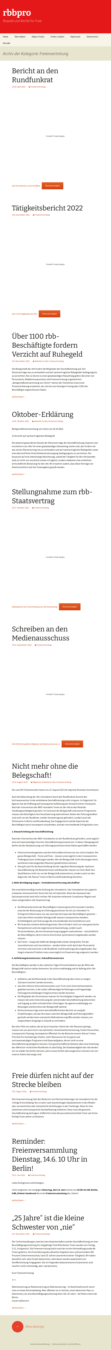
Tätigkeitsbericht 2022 (47, 208)
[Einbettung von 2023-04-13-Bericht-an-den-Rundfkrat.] (55, 136)
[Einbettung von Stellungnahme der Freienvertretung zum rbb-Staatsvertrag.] (55, 557)
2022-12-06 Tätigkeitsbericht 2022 (24, 314)
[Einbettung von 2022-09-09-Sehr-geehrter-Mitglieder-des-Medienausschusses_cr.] (55, 694)
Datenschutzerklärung (39, 1344)
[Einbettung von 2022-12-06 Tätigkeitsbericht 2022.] (55, 264)
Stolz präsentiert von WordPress (66, 1344)
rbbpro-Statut (38, 36)
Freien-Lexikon (57, 36)
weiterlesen (19, 396)
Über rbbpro (19, 36)
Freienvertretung (38, 86)
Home (5, 36)
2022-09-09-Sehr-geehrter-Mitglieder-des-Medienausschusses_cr (36, 744)
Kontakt (6, 43)
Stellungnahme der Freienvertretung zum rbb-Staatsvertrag (34, 607)
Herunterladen (52, 185)
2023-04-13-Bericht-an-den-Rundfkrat (26, 186)
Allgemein (37, 782)
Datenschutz (92, 36)
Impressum (75, 36)
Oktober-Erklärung (42, 414)
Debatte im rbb (41, 361)
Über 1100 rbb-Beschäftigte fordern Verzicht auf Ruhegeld (47, 345)
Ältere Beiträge (28, 1326)
